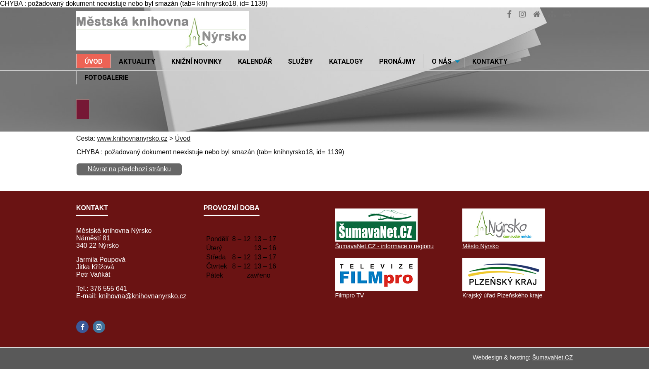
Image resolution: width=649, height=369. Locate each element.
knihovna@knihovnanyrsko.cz (142, 296)
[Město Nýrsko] (503, 239)
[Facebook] (82, 327)
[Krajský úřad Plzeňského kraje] (503, 288)
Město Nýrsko (480, 246)
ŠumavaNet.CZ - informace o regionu (384, 246)
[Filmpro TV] (376, 288)
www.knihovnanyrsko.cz (132, 138)
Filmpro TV (349, 295)
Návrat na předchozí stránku (129, 169)
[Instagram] (99, 327)
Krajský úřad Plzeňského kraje (502, 295)
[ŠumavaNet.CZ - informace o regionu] (376, 239)
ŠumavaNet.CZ (552, 357)
